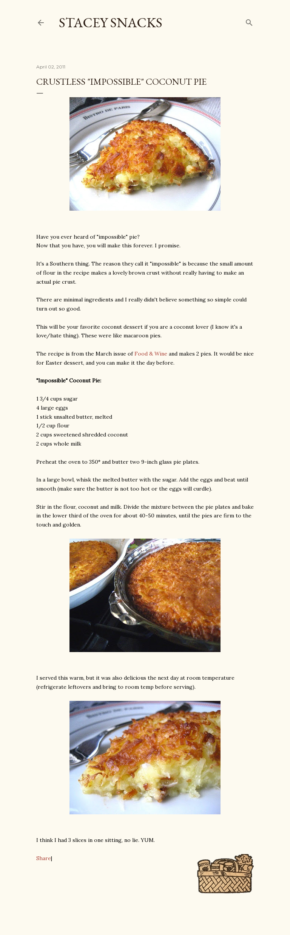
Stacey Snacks (110, 22)
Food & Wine (150, 353)
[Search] (249, 21)
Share (43, 858)
